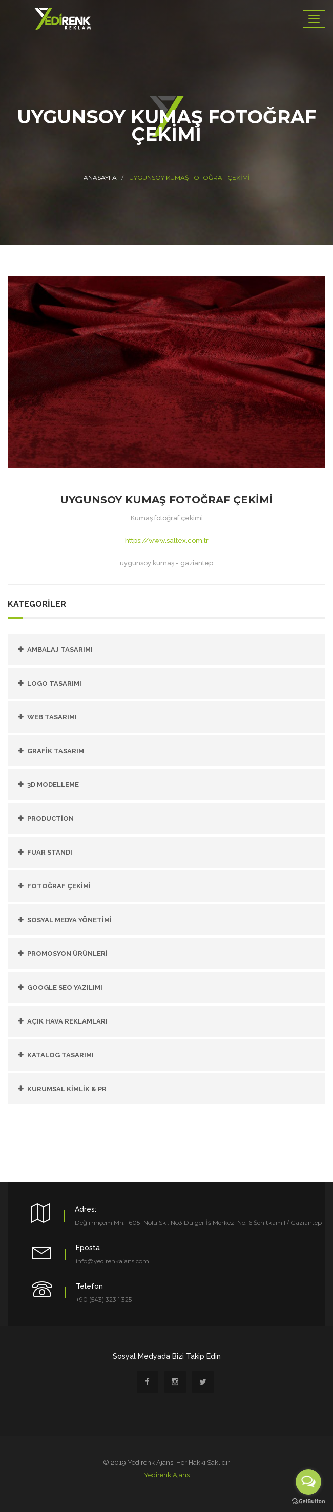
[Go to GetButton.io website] (308, 1501)
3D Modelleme (53, 785)
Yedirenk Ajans (167, 1475)
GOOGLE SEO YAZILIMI (64, 987)
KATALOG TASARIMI (60, 1055)
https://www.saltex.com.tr (167, 540)
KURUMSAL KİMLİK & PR (67, 1089)
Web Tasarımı (52, 717)
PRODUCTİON (50, 818)
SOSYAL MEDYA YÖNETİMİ (69, 920)
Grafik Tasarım (55, 751)
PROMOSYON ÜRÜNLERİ (67, 953)
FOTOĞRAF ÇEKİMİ (59, 886)
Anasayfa (100, 177)
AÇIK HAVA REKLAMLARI (67, 1021)
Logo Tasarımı (54, 683)
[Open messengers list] (308, 1482)
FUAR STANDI (49, 852)
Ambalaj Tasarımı (60, 649)
